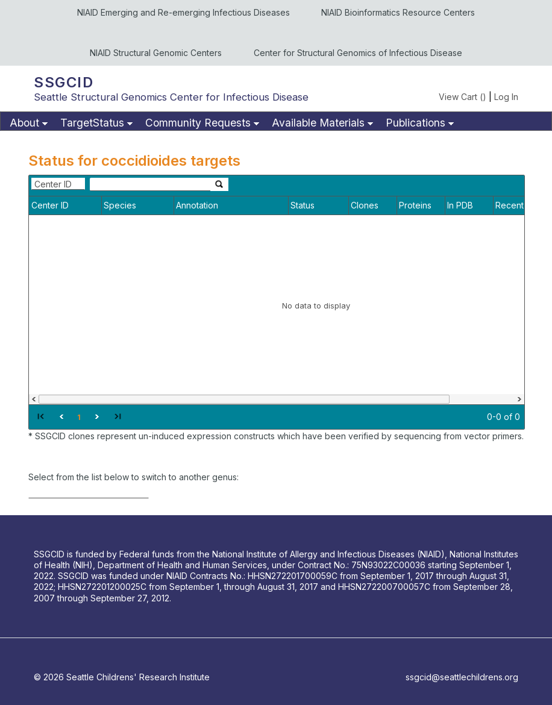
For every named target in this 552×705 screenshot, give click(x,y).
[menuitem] (27, 123)
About (24, 122)
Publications (415, 122)
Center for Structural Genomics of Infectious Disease (358, 53)
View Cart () (462, 97)
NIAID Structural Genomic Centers (156, 53)
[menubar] (276, 121)
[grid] (276, 302)
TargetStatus (92, 122)
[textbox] (150, 184)
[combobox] (58, 184)
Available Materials (318, 122)
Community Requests (198, 122)
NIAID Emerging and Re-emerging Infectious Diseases (183, 12)
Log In (506, 97)
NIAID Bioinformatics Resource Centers (398, 12)
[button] (40, 415)
